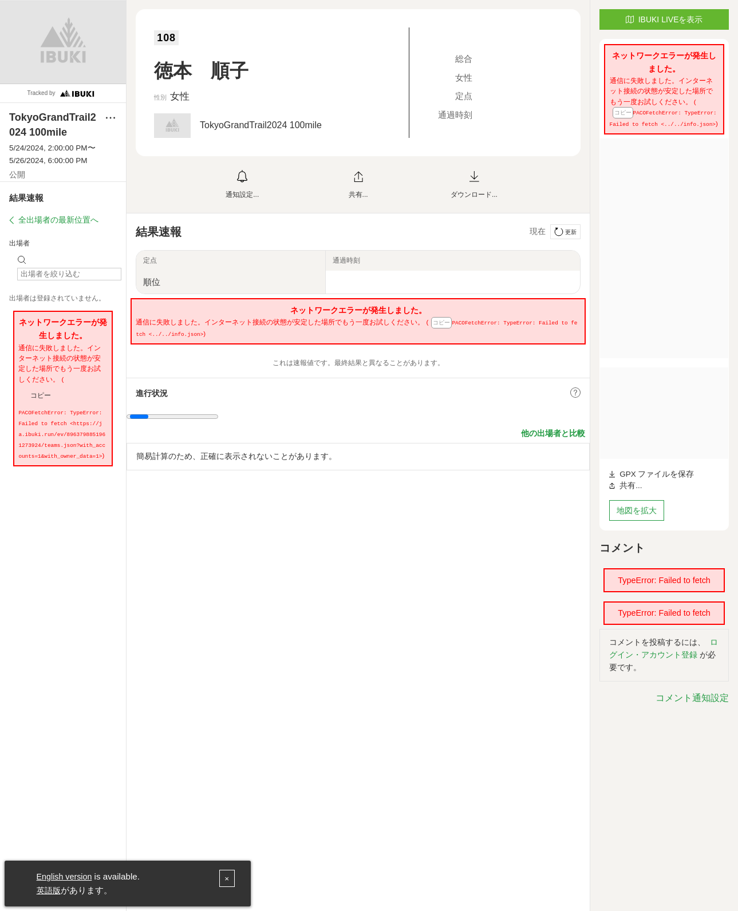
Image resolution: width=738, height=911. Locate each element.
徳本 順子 (211, 69)
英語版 (49, 890)
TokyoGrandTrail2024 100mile (261, 125)
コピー (40, 395)
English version (66, 876)
